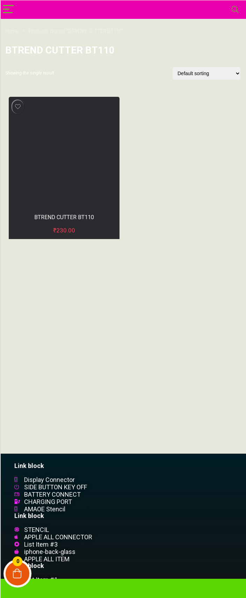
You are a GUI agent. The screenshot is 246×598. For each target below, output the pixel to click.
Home (12, 31)
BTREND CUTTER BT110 (64, 217)
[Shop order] (206, 73)
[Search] (235, 9)
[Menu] (8, 9)
